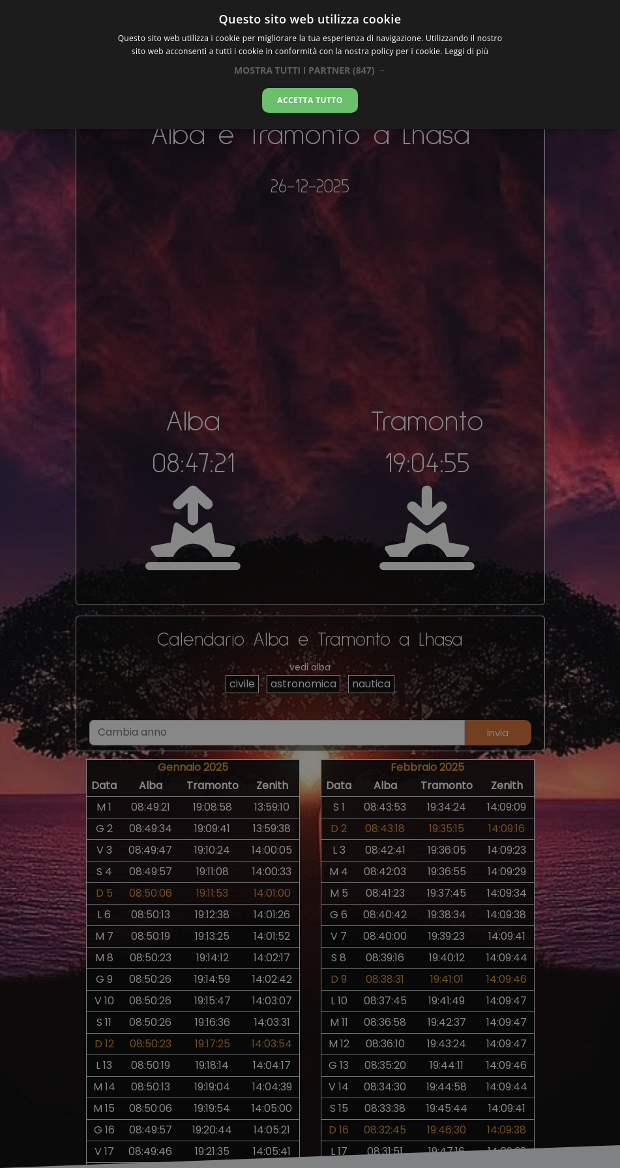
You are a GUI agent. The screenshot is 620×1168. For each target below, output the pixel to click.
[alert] (310, 584)
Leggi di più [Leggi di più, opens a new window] (466, 51)
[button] (310, 70)
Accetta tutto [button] (309, 100)
